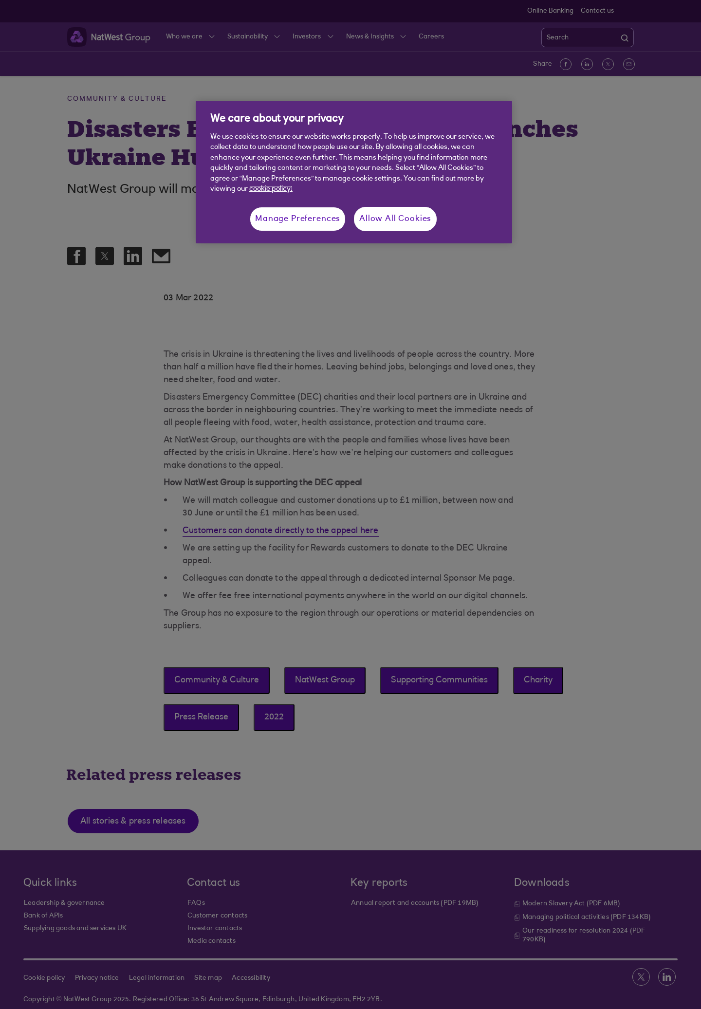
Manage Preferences (297, 219)
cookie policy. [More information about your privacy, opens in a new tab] (271, 189)
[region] (354, 172)
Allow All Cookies (395, 219)
